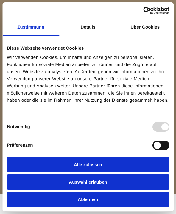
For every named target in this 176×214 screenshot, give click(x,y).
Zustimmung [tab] (30, 27)
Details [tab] (88, 27)
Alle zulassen (88, 164)
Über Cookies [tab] (145, 27)
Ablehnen (88, 199)
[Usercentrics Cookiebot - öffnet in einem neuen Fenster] (143, 11)
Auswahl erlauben (88, 182)
